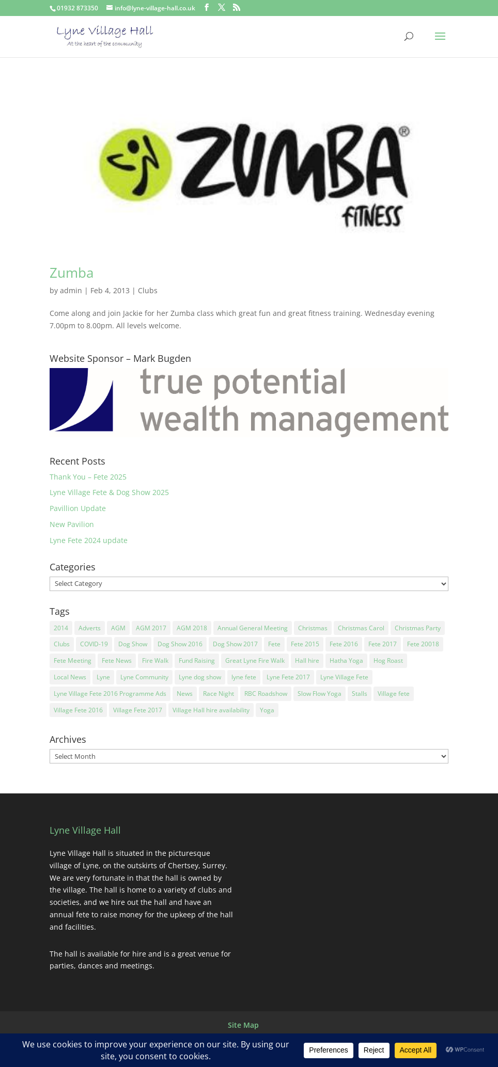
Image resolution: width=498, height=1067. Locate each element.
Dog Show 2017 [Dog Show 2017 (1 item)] (235, 644)
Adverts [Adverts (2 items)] (90, 628)
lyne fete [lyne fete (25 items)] (243, 677)
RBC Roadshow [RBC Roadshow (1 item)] (265, 693)
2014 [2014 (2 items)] (61, 628)
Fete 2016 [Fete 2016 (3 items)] (344, 644)
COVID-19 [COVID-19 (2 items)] (94, 644)
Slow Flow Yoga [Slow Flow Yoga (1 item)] (319, 693)
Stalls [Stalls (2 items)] (359, 693)
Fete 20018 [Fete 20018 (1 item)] (423, 644)
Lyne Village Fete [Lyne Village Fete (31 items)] (344, 677)
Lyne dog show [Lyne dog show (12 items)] (200, 677)
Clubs (148, 290)
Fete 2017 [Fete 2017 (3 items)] (382, 644)
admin (71, 290)
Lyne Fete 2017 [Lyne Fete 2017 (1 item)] (288, 677)
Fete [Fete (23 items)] (274, 644)
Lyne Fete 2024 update (89, 540)
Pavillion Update (78, 508)
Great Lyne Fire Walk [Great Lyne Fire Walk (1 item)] (255, 660)
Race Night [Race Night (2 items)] (218, 693)
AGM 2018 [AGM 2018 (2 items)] (192, 628)
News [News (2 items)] (185, 693)
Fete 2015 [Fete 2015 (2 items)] (305, 644)
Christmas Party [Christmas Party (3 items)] (418, 628)
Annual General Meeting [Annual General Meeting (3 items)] (252, 628)
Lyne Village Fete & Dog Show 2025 (109, 492)
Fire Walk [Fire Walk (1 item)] (155, 660)
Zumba (72, 272)
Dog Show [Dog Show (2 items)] (132, 644)
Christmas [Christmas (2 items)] (313, 628)
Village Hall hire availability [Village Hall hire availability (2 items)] (211, 710)
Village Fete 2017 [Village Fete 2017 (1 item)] (137, 710)
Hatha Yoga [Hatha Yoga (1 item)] (346, 660)
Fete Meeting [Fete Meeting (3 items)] (72, 660)
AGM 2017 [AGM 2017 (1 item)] (151, 628)
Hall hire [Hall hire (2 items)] (307, 660)
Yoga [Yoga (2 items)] (267, 710)
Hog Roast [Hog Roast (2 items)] (388, 660)
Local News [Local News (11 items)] (70, 677)
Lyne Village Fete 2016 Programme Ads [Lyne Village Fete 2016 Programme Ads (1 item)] (110, 693)
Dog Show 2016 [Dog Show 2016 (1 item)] (180, 644)
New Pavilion (72, 524)
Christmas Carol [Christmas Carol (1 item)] (361, 628)
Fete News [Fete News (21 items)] (117, 660)
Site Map (243, 1025)
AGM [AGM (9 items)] (118, 628)
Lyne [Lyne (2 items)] (103, 677)
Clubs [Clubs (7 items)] (62, 644)
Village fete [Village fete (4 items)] (394, 693)
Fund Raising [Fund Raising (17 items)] (197, 660)
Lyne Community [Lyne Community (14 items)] (144, 677)
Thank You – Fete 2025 (88, 477)
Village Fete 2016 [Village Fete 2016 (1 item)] (78, 710)
